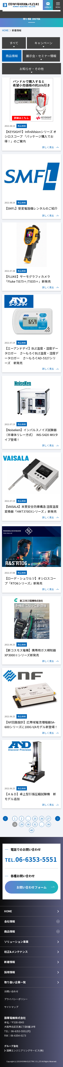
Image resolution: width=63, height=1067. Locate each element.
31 (35, 824)
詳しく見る (48, 147)
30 (28, 824)
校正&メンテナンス (16, 952)
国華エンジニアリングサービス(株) (25, 1050)
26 (41, 818)
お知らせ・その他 (31, 68)
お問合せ (48, 5)
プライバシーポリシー (16, 999)
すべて (14, 43)
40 (31, 830)
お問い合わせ (11, 991)
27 (48, 818)
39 (48, 824)
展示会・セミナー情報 (41, 56)
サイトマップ (11, 1007)
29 (21, 824)
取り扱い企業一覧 (15, 982)
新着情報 (9, 962)
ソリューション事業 (16, 942)
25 (35, 818)
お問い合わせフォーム (31, 887)
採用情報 (9, 972)
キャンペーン (43, 43)
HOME (5, 30)
